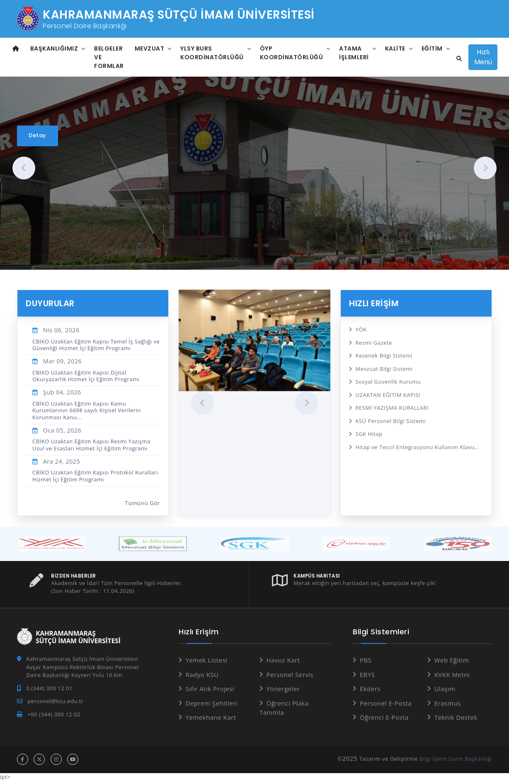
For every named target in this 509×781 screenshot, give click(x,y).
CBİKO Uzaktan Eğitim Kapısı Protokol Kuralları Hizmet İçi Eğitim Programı (95, 476)
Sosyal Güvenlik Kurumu (388, 381)
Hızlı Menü (483, 57)
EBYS (367, 674)
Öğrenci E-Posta (384, 717)
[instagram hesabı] (56, 759)
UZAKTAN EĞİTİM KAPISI (388, 395)
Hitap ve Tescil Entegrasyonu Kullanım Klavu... (418, 447)
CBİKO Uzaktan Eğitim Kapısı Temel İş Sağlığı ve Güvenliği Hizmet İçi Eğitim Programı (96, 345)
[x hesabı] (39, 759)
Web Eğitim (451, 660)
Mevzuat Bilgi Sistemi (384, 368)
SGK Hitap (369, 434)
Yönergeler (283, 688)
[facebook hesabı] (22, 759)
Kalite (395, 48)
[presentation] (23, 168)
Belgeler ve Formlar (109, 57)
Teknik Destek (455, 717)
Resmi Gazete (374, 342)
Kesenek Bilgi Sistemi (384, 355)
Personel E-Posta (386, 703)
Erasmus (447, 703)
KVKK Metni (452, 674)
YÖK (361, 329)
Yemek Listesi (207, 660)
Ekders (370, 688)
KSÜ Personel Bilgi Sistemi (391, 421)
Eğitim (432, 48)
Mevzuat (150, 48)
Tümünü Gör (143, 503)
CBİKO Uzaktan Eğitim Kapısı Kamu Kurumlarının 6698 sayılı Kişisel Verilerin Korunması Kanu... (86, 410)
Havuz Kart (283, 660)
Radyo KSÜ (202, 674)
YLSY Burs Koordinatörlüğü (212, 52)
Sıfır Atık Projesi (210, 688)
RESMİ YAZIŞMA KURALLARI (392, 407)
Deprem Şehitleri (212, 703)
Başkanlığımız (54, 48)
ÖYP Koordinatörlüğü (291, 52)
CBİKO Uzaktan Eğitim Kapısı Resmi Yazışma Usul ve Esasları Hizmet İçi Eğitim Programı (91, 445)
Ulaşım (445, 688)
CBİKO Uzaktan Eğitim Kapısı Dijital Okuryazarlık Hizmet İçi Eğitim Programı (85, 376)
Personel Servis (290, 674)
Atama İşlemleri (354, 52)
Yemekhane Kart (211, 717)
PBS (365, 660)
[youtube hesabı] (73, 759)
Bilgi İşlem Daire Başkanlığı (455, 758)
